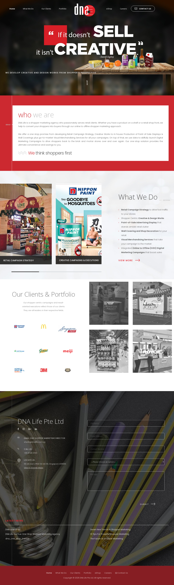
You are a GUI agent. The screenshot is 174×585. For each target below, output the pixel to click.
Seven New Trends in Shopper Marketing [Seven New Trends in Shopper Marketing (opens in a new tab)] (110, 529)
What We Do (28, 8)
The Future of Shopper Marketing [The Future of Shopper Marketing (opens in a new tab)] (106, 538)
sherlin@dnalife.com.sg (36, 443)
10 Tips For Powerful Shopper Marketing (109, 534)
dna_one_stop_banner (17, 538)
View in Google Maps (35, 460)
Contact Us (143, 8)
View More (125, 260)
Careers (123, 8)
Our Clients (46, 8)
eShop (109, 8)
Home (12, 8)
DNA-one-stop (12, 529)
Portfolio (62, 8)
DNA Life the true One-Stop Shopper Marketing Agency (32, 534)
